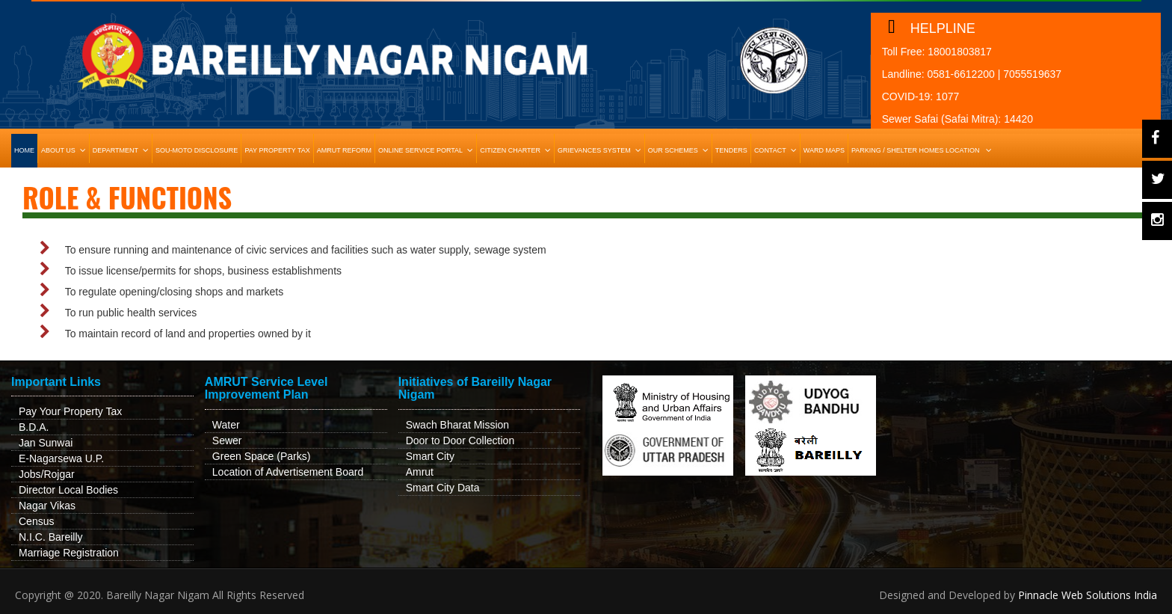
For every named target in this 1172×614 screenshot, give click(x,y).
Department (122, 150)
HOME (24, 150)
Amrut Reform (344, 150)
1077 (947, 96)
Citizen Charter (517, 150)
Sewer (227, 440)
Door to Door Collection (460, 440)
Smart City (430, 456)
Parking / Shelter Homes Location (923, 150)
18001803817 (960, 52)
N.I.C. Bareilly (51, 537)
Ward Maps (824, 150)
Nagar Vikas (47, 506)
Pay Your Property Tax (70, 411)
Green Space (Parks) (261, 456)
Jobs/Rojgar (47, 474)
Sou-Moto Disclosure (196, 150)
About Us (65, 150)
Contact (777, 150)
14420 (1018, 119)
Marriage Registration (69, 553)
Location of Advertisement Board (287, 472)
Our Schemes (680, 150)
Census (36, 521)
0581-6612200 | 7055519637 (994, 74)
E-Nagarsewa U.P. (61, 458)
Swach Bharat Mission (458, 425)
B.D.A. (34, 427)
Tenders (731, 150)
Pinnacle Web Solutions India (1087, 595)
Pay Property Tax (276, 150)
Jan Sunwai (46, 443)
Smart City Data (443, 488)
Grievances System (601, 150)
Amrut (420, 472)
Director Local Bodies (68, 490)
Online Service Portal (427, 150)
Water (226, 425)
